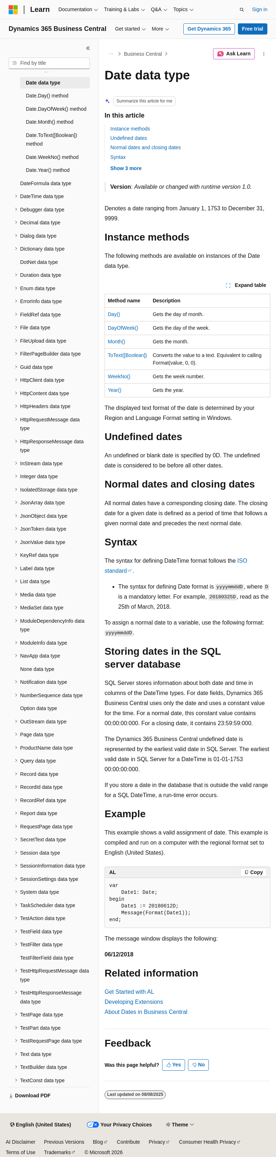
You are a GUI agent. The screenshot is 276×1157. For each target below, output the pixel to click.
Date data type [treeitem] (43, 83)
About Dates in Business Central (146, 1012)
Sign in (259, 9)
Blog (98, 1142)
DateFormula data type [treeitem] (45, 183)
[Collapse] (88, 48)
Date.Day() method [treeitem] (47, 96)
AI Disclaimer (20, 1142)
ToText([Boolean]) (127, 355)
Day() (114, 314)
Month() (116, 341)
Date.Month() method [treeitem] (49, 122)
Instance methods (130, 129)
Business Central (143, 54)
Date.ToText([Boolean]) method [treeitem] (51, 139)
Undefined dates (128, 138)
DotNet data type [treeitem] (39, 262)
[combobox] (49, 63)
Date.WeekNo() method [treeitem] (52, 157)
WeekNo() (119, 376)
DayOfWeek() (123, 328)
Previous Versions (64, 1142)
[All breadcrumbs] (111, 54)
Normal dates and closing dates (145, 147)
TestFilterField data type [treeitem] (47, 958)
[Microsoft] (13, 9)
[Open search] (242, 9)
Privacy (157, 1142)
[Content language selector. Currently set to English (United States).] (40, 1125)
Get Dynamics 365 (209, 29)
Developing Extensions (134, 1002)
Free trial (252, 29)
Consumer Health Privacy (207, 1142)
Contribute (128, 1142)
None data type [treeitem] (37, 669)
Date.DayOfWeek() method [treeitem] (56, 109)
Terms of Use (20, 1152)
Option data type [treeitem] (38, 708)
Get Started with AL (129, 992)
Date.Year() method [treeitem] (48, 170)
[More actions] (264, 54)
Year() (114, 390)
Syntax (118, 157)
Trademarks (57, 1152)
